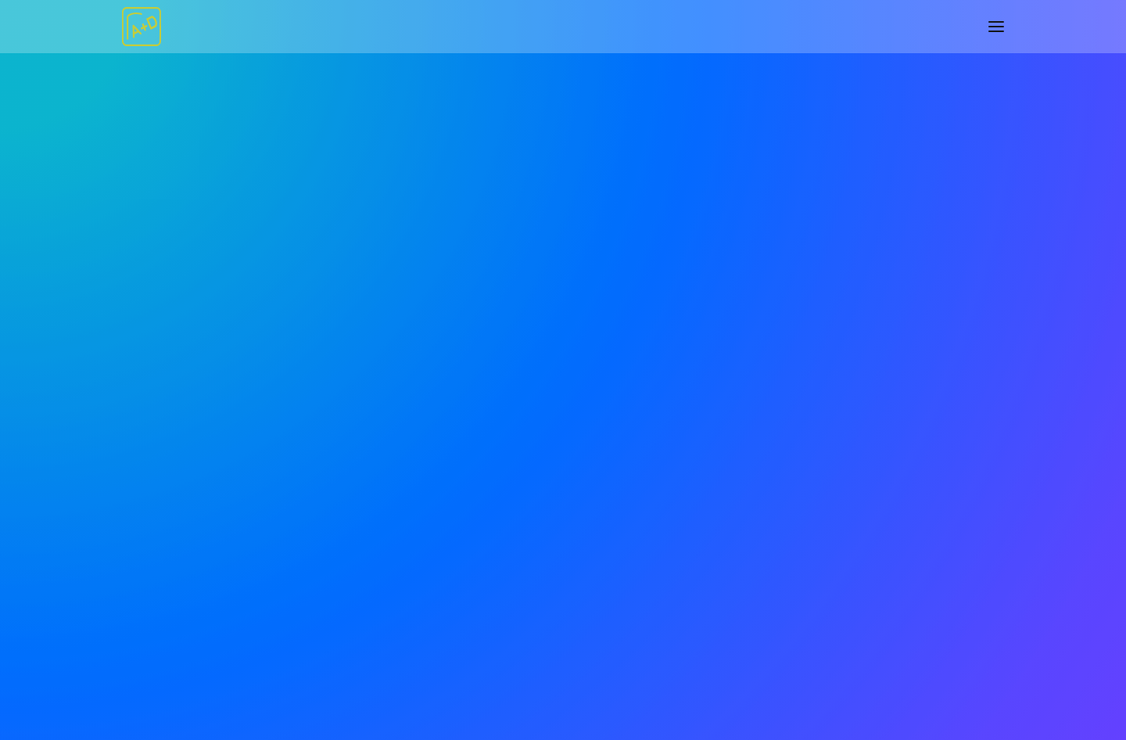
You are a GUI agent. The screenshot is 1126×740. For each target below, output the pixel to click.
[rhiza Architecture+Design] (141, 26)
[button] (996, 26)
